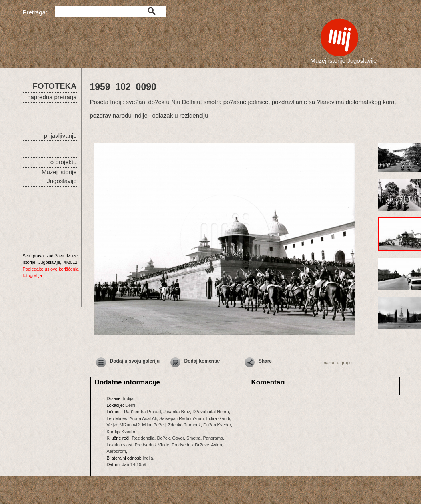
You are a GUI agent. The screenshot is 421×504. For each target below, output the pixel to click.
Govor (178, 438)
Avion (216, 444)
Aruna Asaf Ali (143, 418)
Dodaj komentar (202, 361)
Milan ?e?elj (154, 424)
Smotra (193, 438)
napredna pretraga (51, 97)
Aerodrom (116, 451)
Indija (128, 398)
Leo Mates (117, 418)
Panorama (213, 438)
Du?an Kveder (217, 424)
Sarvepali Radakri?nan (181, 418)
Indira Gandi (218, 418)
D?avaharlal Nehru (210, 411)
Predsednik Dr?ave (190, 444)
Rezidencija (143, 438)
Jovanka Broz (176, 411)
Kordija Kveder (121, 431)
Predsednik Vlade (152, 444)
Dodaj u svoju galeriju (135, 361)
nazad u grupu (338, 362)
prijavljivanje (60, 135)
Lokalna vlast (119, 444)
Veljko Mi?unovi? (123, 424)
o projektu (63, 162)
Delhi (130, 405)
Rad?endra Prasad (142, 411)
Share (265, 361)
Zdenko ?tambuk (184, 424)
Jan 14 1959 (134, 464)
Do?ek (163, 438)
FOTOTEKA (55, 86)
